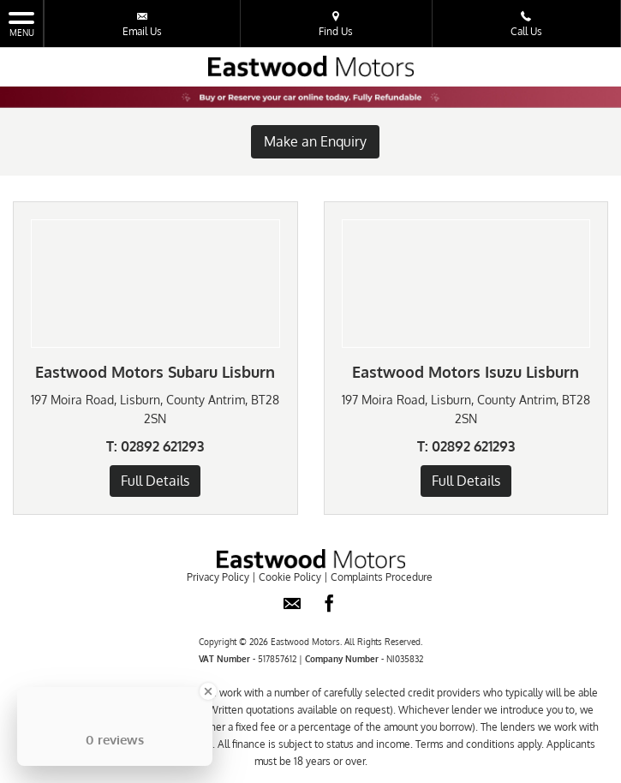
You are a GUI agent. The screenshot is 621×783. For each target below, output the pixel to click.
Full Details (155, 480)
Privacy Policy (218, 577)
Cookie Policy (290, 577)
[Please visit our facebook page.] (329, 610)
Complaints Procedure (383, 577)
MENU (21, 23)
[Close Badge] (208, 691)
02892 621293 (162, 446)
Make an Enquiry (315, 141)
